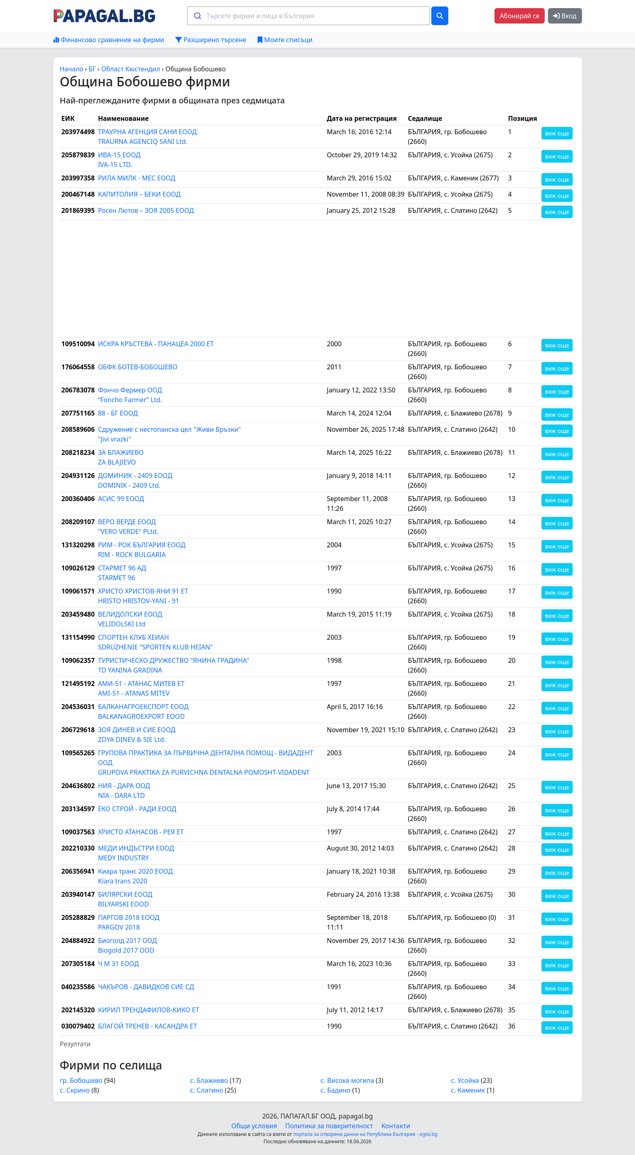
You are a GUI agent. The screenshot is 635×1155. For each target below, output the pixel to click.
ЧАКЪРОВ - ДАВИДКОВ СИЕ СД (146, 986)
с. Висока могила (347, 1080)
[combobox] (308, 15)
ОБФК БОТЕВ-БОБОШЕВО (137, 366)
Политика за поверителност (329, 1125)
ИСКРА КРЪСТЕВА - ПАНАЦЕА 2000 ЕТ (156, 343)
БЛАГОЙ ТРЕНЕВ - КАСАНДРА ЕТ (147, 1026)
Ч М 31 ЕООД (118, 963)
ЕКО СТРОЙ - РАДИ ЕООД (137, 808)
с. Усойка (465, 1080)
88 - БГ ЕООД (118, 413)
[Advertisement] (299, 278)
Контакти (395, 1125)
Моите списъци (285, 39)
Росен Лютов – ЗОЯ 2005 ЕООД (146, 210)
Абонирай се (519, 15)
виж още (557, 133)
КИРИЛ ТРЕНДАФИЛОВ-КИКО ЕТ (148, 1009)
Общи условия (254, 1125)
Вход (564, 15)
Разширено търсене (210, 39)
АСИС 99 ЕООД (121, 498)
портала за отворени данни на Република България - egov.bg (365, 1134)
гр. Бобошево (81, 1080)
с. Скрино (75, 1090)
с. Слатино (206, 1090)
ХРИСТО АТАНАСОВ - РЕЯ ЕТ (141, 831)
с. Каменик (468, 1090)
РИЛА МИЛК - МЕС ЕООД (136, 178)
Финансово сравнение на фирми (108, 39)
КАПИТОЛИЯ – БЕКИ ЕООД (139, 194)
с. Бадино (336, 1090)
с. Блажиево (209, 1080)
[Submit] (197, 16)
